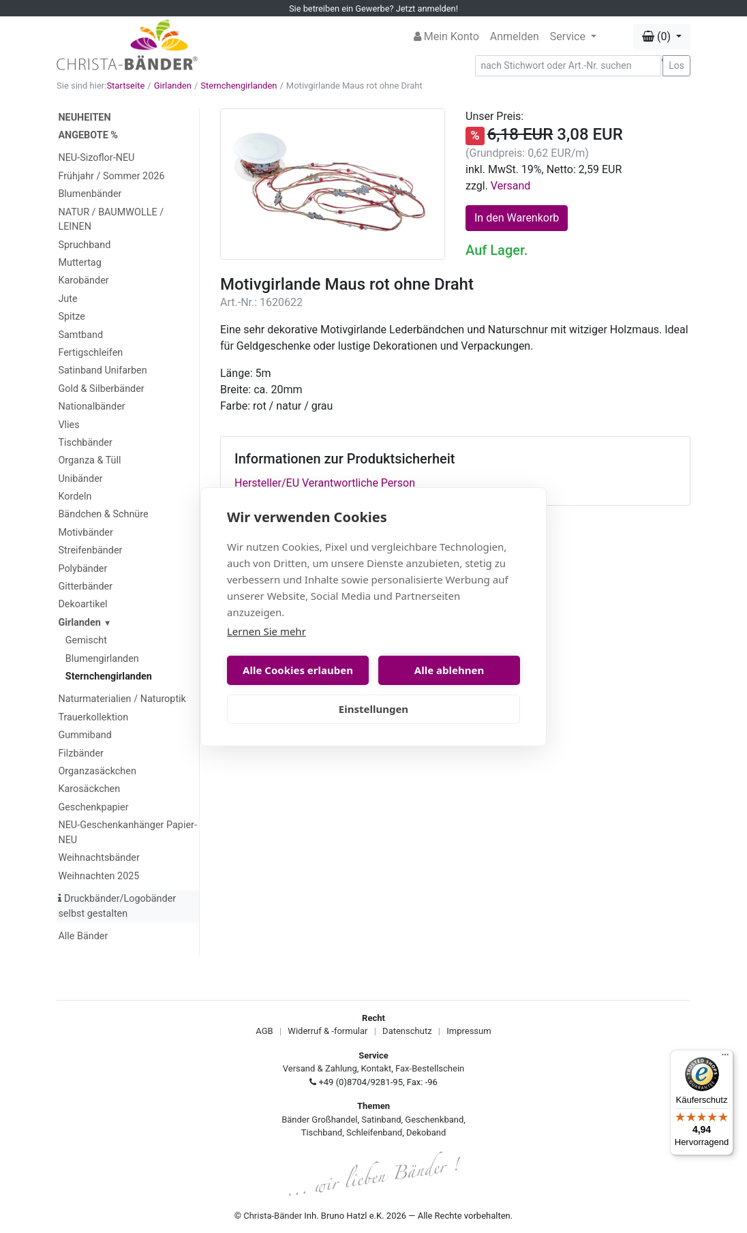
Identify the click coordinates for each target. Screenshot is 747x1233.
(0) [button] (657, 36)
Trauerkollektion (93, 717)
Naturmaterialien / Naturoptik (122, 699)
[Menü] (725, 1058)
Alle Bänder (83, 936)
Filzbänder (81, 753)
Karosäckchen (89, 789)
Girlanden (173, 85)
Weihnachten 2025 (98, 876)
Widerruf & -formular (327, 1031)
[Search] (568, 65)
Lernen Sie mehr (266, 631)
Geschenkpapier (93, 807)
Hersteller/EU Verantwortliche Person (324, 482)
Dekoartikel (82, 604)
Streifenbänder (90, 550)
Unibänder (80, 479)
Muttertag (79, 263)
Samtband (80, 335)
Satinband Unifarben (102, 370)
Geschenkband (434, 1119)
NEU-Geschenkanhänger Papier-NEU (127, 832)
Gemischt (86, 640)
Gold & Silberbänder (101, 389)
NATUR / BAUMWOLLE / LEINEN (111, 220)
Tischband (321, 1132)
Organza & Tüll (89, 460)
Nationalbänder (91, 406)
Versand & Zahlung (320, 1068)
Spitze (71, 316)
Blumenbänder (89, 194)
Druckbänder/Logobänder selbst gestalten (117, 906)
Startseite (125, 85)
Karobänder (83, 280)
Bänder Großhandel (319, 1119)
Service (569, 36)
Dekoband (426, 1132)
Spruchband (84, 245)
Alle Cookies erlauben (298, 670)
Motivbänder (85, 532)
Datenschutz (406, 1031)
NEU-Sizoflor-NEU (96, 158)
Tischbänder (85, 442)
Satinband (381, 1119)
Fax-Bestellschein (429, 1068)
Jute (67, 299)
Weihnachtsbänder (98, 858)
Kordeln (74, 496)
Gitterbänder (85, 586)
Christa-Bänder (272, 1216)
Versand (511, 185)
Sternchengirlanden (238, 85)
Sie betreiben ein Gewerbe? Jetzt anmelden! (373, 8)
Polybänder (82, 569)
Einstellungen (373, 709)
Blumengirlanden (102, 659)
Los (676, 65)
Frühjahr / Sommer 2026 (111, 176)
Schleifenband (374, 1132)
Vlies (68, 425)
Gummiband (84, 735)
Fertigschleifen (90, 353)
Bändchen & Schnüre (103, 514)
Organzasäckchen (97, 771)
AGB (264, 1031)
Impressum (468, 1031)
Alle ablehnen (449, 670)
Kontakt (376, 1068)
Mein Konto (446, 36)
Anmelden (514, 36)
